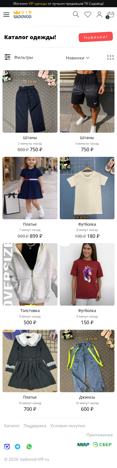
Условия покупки (67, 425)
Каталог (12, 425)
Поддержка (35, 425)
